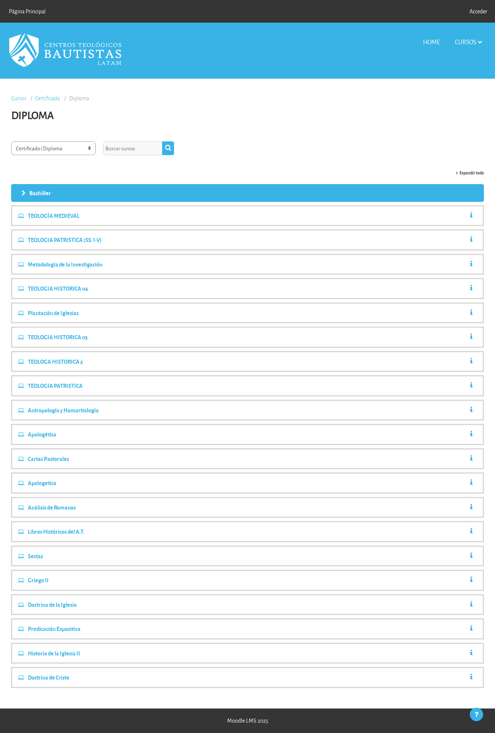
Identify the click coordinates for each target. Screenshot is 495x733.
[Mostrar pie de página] (476, 714)
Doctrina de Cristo (48, 677)
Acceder (478, 11)
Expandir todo (471, 173)
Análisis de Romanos (52, 507)
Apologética (42, 434)
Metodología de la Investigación (65, 264)
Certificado (47, 98)
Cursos (465, 41)
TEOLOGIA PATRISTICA (55, 386)
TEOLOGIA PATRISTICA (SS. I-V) (65, 240)
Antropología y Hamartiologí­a (63, 410)
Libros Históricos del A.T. (56, 531)
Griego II (38, 580)
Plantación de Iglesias (53, 313)
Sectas (35, 556)
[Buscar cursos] (133, 148)
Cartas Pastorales (48, 459)
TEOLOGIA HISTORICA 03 (58, 337)
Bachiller (40, 193)
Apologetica (42, 483)
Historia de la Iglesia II (54, 653)
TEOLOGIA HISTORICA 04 (58, 288)
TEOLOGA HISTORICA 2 (55, 361)
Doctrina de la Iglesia (52, 605)
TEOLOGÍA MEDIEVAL (53, 216)
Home (431, 41)
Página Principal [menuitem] (27, 11)
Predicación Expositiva (54, 629)
